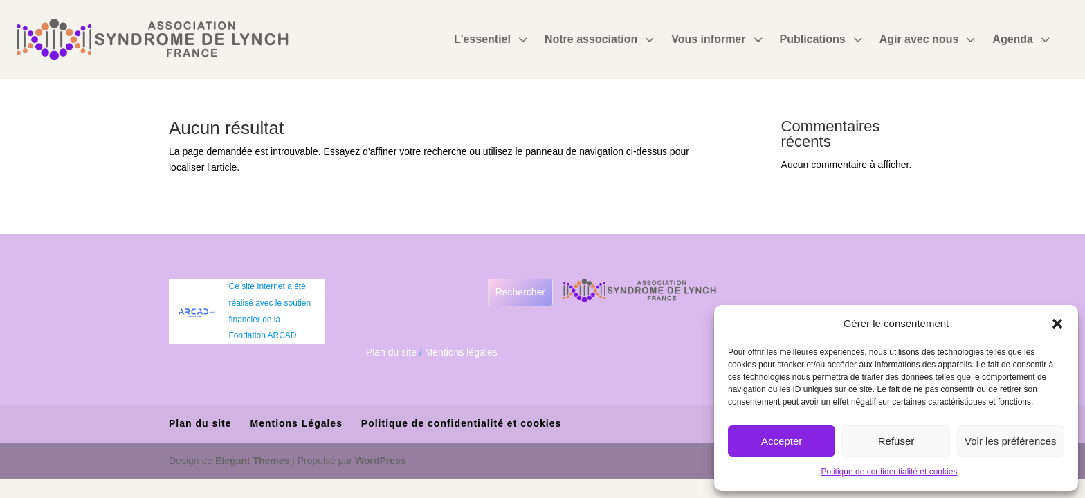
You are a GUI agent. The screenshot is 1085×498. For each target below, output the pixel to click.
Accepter (781, 441)
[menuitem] (492, 39)
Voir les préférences (1011, 441)
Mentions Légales (296, 423)
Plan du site (391, 352)
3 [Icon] (522, 39)
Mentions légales (461, 352)
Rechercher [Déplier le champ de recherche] (520, 291)
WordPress (380, 460)
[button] (1057, 324)
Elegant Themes (252, 460)
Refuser (896, 441)
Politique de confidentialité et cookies (889, 472)
